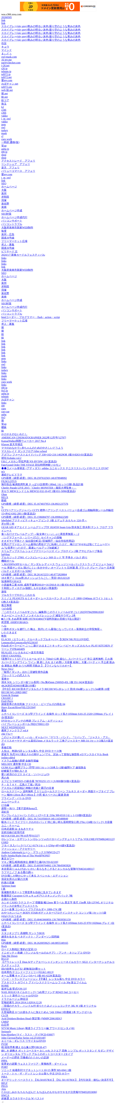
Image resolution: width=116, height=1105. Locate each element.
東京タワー (7, 858)
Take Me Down (9, 956)
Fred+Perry (7, 701)
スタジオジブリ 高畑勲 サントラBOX (23, 933)
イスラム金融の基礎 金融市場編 (19, 760)
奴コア (5, 100)
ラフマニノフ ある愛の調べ (17, 872)
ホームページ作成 (11, 210)
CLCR (4, 1015)
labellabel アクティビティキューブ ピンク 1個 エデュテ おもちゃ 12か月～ (44, 520)
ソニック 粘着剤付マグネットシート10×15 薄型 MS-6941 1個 (36, 1070)
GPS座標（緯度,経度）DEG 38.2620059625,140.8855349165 (34, 943)
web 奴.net (7, 90)
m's (3, 471)
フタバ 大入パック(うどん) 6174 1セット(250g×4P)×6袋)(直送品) (38, 845)
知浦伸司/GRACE (11, 581)
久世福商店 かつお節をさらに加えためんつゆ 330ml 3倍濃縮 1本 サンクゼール (46, 1012)
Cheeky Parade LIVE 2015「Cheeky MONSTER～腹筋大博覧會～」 (39, 487)
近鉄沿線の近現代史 (13, 832)
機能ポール (7, 560)
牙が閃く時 (7, 523)
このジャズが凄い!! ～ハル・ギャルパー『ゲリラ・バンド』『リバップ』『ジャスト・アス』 (56, 737)
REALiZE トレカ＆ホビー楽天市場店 (22, 652)
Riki (3, 939)
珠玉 (4, 103)
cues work (6, 139)
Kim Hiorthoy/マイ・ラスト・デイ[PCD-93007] (27, 1034)
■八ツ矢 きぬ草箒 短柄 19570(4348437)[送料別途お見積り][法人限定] (40, 618)
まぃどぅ (6, 53)
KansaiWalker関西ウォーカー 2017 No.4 (23, 441)
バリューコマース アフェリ (18, 171)
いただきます (9, 632)
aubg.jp (5, 149)
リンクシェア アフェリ (15, 164)
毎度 (4, 231)
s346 (3, 110)
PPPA (4, 1060)
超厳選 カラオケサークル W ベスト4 (22, 1098)
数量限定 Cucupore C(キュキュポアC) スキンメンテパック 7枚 (37, 895)
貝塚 (4, 200)
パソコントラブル (11, 224)
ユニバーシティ (10, 801)
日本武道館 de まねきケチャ (17, 829)
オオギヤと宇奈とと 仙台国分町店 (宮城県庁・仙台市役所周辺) (38, 541)
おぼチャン (7, 399)
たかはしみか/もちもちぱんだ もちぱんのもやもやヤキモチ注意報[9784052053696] (49, 1092)
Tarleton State (8, 885)
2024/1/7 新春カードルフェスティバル (23, 254)
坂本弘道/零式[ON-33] (14, 988)
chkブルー (7, 733)
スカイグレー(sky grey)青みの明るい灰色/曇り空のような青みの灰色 (40, 26)
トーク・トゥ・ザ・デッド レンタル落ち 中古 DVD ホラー (35, 1073)
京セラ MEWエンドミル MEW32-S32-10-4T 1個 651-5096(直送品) (38, 491)
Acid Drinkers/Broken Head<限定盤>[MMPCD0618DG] (31, 1018)
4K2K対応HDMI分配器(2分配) (18, 685)
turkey (4, 130)
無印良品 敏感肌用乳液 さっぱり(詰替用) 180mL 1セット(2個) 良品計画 (42, 484)
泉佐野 (5, 203)
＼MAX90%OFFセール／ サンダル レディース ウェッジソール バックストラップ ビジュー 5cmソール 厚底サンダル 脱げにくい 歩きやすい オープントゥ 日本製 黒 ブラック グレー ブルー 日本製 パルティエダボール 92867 (58, 567)
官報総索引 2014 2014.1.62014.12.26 (21, 1002)
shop (3, 154)
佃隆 (4, 929)
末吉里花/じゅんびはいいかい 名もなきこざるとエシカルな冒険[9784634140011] (47, 868)
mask (4, 133)
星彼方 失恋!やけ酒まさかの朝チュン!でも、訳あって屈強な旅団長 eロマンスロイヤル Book (54, 754)
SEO (3, 183)
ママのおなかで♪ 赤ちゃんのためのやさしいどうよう (32, 447)
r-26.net (5, 65)
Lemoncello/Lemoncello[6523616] (19, 642)
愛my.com (6, 80)
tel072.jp (5, 74)
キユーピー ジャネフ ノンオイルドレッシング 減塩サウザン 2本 (38, 615)
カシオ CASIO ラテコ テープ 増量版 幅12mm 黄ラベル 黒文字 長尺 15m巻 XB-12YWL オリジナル (57, 902)
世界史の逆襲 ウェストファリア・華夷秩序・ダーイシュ (34, 1063)
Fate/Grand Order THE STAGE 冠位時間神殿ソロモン (31, 464)
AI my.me (6, 59)
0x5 (3, 417)
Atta (3, 1089)
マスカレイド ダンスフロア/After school (24, 451)
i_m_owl (6, 118)
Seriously (6, 1031)
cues (3, 408)
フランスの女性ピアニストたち (19, 906)
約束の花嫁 (7, 882)
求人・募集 (7, 244)
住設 (4, 43)
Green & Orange (10, 695)
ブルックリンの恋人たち (15, 675)
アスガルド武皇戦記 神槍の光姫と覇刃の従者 (27, 788)
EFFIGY (5, 1009)
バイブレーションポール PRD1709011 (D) (25, 724)
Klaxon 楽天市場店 (12, 444)
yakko (4, 115)
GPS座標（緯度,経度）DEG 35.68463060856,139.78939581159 (36, 919)
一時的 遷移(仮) (10, 142)
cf (2, 136)
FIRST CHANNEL (11, 655)
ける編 (5, 805)
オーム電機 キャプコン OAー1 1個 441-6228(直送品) (31, 975)
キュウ (5, 46)
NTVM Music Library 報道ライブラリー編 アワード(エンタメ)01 (38, 1028)
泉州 (4, 193)
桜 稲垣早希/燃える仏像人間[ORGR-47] (23, 1047)
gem (3, 124)
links (3, 258)
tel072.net (6, 77)
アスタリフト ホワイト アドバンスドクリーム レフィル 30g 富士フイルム (44, 982)
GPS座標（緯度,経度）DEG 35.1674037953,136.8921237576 (34, 503)
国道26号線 (7, 237)
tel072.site (6, 87)
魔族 (4, 710)
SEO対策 (6, 213)
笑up (4, 145)
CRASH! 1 (7, 698)
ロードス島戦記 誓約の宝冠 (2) (19, 949)
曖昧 (4, 427)
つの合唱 (6, 608)
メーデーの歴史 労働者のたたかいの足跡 (25, 1057)
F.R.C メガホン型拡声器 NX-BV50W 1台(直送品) (29, 461)
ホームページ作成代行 (14, 217)
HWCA (5, 1095)
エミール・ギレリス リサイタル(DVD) (23, 1041)
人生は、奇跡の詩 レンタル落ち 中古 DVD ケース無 (31, 751)
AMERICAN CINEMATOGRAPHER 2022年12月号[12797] (33, 437)
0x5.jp (4, 390)
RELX (4, 497)
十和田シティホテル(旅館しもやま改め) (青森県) (29, 588)
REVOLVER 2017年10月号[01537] (20, 835)
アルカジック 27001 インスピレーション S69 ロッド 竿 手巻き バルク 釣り (44, 557)
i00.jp (4, 151)
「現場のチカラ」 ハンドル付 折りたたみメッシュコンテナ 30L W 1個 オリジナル (48, 1005)
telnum (4, 396)
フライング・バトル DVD (16, 798)
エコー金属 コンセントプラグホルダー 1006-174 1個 (31, 909)
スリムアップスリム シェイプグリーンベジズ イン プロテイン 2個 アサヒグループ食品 (51, 551)
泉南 (4, 207)
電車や (5, 678)
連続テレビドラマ (11, 474)
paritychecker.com (11, 62)
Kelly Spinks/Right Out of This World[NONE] (25, 855)
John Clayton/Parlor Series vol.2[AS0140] (23, 1037)
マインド (6, 50)
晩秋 (4, 636)
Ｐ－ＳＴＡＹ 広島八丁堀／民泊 (20, 784)
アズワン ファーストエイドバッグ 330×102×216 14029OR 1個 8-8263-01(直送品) (47, 454)
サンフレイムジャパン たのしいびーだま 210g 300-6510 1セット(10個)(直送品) (46, 815)
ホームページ (9, 186)
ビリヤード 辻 (9, 251)
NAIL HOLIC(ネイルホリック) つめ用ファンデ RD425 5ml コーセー (40, 992)
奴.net (4, 97)
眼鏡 (4, 500)
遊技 (4, 591)
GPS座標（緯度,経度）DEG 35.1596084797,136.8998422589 (34, 517)
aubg (3, 414)
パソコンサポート (11, 220)
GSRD (4, 842)
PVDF (4, 1044)
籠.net (4, 93)
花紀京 (5, 811)
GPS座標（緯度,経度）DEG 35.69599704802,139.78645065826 (36, 865)
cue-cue (5, 411)
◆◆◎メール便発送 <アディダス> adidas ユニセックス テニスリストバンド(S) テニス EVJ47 (55, 468)
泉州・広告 (7, 234)
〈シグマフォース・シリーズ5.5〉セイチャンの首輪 (31, 537)
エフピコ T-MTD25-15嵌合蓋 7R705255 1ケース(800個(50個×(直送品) (40, 781)
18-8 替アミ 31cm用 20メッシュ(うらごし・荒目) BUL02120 (35, 578)
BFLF (4, 1083)
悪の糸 (5, 777)
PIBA (4, 1076)
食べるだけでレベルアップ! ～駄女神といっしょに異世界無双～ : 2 (40, 534)
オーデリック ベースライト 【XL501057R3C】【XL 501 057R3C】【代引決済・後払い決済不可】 (57, 1080)
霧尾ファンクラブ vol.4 (14, 730)
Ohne (4, 494)
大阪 (4, 190)
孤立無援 (6, 605)
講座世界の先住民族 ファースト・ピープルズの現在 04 (33, 704)
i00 (3, 405)
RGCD (4, 958)
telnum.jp (6, 71)
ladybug (5, 554)
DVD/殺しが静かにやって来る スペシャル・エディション (34, 875)
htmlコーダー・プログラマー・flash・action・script (30, 317)
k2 (2, 107)
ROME (5, 985)
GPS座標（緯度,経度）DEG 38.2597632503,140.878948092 (34, 478)
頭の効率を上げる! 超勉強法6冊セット (23, 968)
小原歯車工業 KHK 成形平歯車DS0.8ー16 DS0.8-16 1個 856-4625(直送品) (42, 584)
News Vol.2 (7, 669)
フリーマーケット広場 (14, 241)
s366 (3, 112)
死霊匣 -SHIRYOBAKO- (15, 622)
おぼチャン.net (9, 83)
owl (3, 127)
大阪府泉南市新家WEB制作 (17, 227)
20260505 (6, 17)
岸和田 (5, 196)
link (3, 20)
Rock (4, 946)
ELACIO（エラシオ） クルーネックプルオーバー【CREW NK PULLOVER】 (45, 639)
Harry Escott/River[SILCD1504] (18, 707)
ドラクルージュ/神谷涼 (14, 999)
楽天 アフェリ (10, 167)
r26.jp (4, 68)
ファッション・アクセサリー (18, 849)
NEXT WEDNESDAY (13, 727)
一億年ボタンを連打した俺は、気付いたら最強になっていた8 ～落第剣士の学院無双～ (51, 629)
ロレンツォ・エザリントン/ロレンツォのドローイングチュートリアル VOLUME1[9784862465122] (58, 839)
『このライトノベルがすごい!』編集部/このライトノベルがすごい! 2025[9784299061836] (52, 612)
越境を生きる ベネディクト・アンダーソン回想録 (30, 936)
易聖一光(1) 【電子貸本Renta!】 (19, 808)
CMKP (5, 1021)
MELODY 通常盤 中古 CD (16, 764)
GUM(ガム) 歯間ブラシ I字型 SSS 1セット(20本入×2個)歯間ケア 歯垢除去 (43, 767)
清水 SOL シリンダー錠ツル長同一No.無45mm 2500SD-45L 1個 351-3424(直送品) (47, 682)
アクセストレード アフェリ (18, 160)
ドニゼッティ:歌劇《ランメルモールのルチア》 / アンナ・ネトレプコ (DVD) (45, 952)
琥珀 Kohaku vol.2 (11, 458)
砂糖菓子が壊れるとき (14, 771)
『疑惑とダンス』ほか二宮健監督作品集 (24, 672)
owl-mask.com (9, 56)
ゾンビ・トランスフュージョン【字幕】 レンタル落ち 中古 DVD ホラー (43, 979)
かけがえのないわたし (14, 434)
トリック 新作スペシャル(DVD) (19, 995)
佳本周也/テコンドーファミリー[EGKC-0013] (27, 972)
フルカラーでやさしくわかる (18, 595)
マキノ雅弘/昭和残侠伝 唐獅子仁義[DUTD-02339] (29, 862)
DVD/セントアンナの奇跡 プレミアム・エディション (32, 720)
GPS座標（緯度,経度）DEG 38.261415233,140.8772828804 (34, 574)
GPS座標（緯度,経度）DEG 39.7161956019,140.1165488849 (34, 818)
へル (4, 625)
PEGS (4, 1086)
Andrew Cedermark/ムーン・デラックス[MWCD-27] (30, 852)
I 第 (3, 888)
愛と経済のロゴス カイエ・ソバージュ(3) (25, 774)
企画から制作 (9, 899)
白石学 (5, 1024)
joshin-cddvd (8, 757)
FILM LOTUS (9, 481)
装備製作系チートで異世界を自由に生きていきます (31, 892)
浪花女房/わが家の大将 (14, 879)
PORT (4, 1067)
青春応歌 (6, 747)
